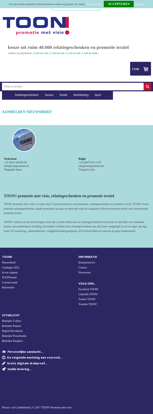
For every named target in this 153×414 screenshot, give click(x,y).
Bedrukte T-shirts (11, 320)
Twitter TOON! (87, 299)
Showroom (84, 272)
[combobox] (73, 86)
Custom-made (10, 282)
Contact (82, 267)
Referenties (8, 287)
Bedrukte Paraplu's (12, 340)
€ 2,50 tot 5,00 (73, 53)
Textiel (63, 95)
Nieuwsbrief (9, 262)
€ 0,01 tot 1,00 (41, 53)
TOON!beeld (9, 277)
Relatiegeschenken (27, 95)
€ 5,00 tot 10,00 (89, 53)
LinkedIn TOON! (88, 294)
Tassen (49, 95)
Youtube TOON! (87, 304)
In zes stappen (10, 272)
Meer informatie (94, 4)
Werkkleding (81, 95)
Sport (97, 95)
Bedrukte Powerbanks (14, 335)
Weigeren (139, 4)
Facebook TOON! (88, 289)
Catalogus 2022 (11, 267)
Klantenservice (86, 262)
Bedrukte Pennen (11, 325)
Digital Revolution (12, 330)
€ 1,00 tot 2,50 (57, 53)
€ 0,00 (135, 69)
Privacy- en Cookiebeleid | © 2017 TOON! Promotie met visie (37, 407)
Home (7, 95)
